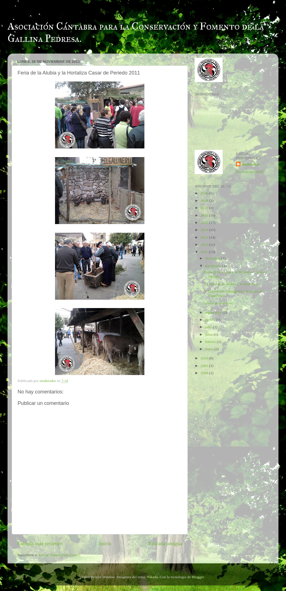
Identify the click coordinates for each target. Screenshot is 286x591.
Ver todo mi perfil (249, 172)
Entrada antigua (165, 543)
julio (209, 327)
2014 (205, 230)
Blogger (198, 577)
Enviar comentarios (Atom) (59, 555)
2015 (205, 222)
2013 (205, 237)
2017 (205, 208)
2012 (205, 244)
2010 (205, 358)
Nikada (152, 577)
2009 (205, 366)
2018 (205, 200)
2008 (205, 373)
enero (209, 349)
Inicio (105, 543)
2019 (205, 193)
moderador (251, 164)
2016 (205, 215)
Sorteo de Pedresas (218, 303)
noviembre (213, 266)
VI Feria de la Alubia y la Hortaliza (231, 284)
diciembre (213, 258)
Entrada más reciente (39, 543)
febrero (211, 342)
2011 (205, 252)
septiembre (214, 312)
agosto (210, 320)
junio (209, 334)
